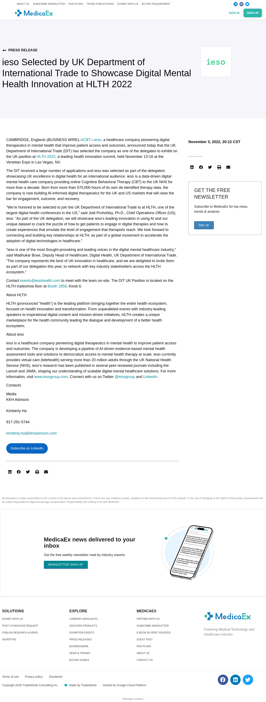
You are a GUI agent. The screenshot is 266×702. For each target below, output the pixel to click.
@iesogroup (125, 377)
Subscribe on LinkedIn (27, 448)
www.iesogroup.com (51, 377)
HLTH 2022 (46, 157)
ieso (97, 140)
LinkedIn (150, 377)
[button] (9, 472)
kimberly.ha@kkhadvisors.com (31, 433)
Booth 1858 (57, 286)
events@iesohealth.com (40, 281)
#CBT (86, 140)
